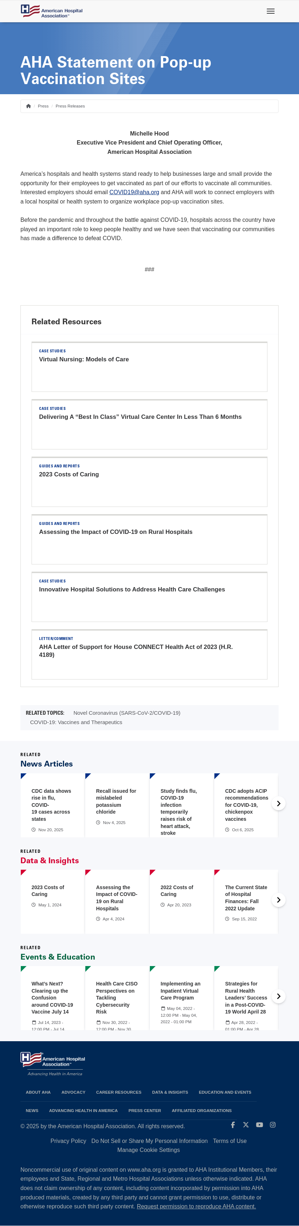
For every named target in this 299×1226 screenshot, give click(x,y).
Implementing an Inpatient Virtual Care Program (180, 991)
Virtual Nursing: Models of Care (84, 359)
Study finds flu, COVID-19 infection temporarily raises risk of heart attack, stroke (179, 812)
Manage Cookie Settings (148, 1150)
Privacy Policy (68, 1141)
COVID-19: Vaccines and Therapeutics (76, 722)
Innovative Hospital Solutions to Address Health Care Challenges (132, 589)
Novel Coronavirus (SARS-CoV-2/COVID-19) (126, 713)
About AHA (38, 1092)
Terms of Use (230, 1141)
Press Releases (70, 106)
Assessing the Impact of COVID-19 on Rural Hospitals (116, 532)
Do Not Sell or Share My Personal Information (149, 1141)
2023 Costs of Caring (69, 474)
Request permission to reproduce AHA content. (196, 1206)
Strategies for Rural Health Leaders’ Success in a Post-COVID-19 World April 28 (246, 998)
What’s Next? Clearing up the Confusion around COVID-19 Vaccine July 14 (52, 998)
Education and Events (225, 1092)
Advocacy (74, 1092)
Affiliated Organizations (202, 1110)
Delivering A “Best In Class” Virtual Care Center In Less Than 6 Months (140, 416)
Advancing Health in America (83, 1110)
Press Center (144, 1110)
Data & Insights (170, 1092)
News (32, 1110)
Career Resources (118, 1092)
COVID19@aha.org (134, 192)
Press (43, 106)
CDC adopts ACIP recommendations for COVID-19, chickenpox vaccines (247, 805)
